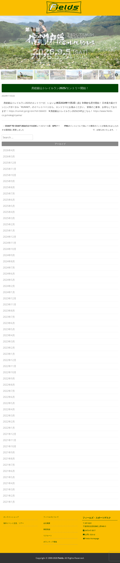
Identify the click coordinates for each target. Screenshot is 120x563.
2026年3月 (9, 156)
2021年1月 (9, 502)
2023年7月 (9, 317)
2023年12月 (9, 298)
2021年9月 (9, 452)
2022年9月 (9, 378)
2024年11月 (9, 242)
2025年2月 (9, 224)
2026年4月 (9, 150)
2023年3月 (9, 341)
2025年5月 (9, 206)
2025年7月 (9, 193)
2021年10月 (9, 446)
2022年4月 (9, 409)
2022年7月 (9, 391)
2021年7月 (9, 464)
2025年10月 (9, 175)
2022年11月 (9, 366)
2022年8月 (9, 384)
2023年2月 (9, 347)
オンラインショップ (11, 517)
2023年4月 (9, 335)
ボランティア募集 (50, 542)
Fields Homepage (92, 538)
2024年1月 (9, 292)
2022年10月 (9, 372)
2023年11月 (9, 304)
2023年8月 (9, 310)
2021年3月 (9, 489)
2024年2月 (9, 286)
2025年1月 (9, 230)
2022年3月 (9, 415)
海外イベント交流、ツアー (13, 523)
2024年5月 (9, 280)
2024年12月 (9, 236)
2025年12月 (9, 162)
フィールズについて (51, 517)
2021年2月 (9, 495)
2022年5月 (9, 403)
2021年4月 (9, 483)
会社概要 (46, 523)
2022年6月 (9, 397)
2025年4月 (9, 212)
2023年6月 (9, 323)
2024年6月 (9, 273)
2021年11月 (9, 440)
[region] (60, 48)
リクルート (47, 535)
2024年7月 (9, 267)
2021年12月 (9, 434)
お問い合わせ (90, 534)
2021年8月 (9, 458)
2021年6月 (9, 471)
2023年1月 (9, 354)
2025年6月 (9, 199)
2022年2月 (9, 421)
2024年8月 (9, 261)
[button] (4, 42)
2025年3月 (9, 218)
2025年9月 (9, 181)
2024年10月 (9, 249)
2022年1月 (9, 427)
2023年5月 (9, 329)
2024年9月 (9, 255)
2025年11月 (9, 169)
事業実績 (46, 529)
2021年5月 (9, 477)
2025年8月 (9, 187)
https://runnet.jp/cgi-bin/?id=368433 (27, 111)
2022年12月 (9, 360)
